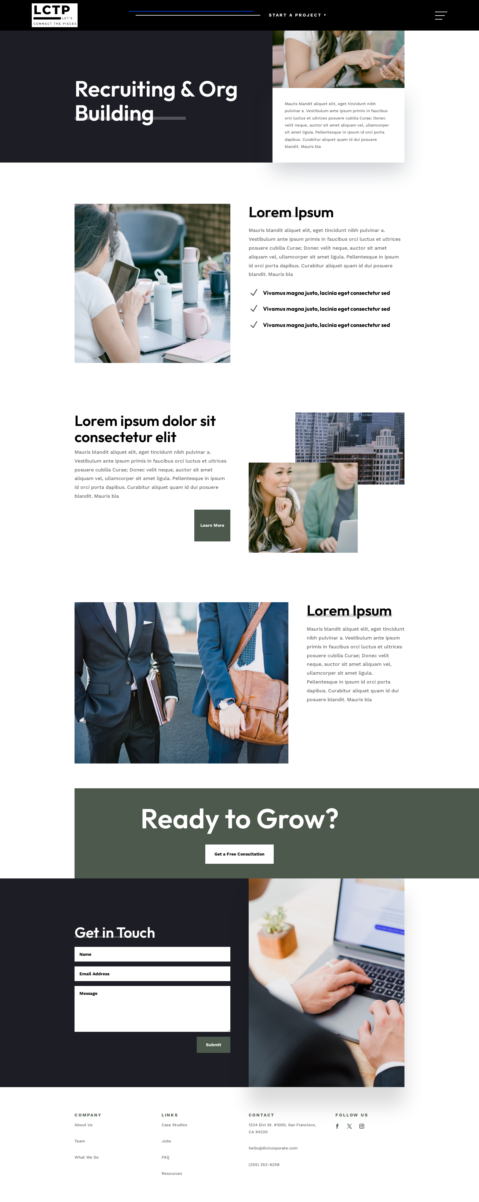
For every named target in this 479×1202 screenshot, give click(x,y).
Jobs (166, 1141)
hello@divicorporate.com (273, 1148)
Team (80, 1141)
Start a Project (295, 15)
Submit (213, 1044)
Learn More (212, 525)
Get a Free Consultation (239, 854)
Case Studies (174, 1125)
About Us (84, 1125)
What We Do (87, 1157)
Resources (172, 1173)
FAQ (166, 1157)
